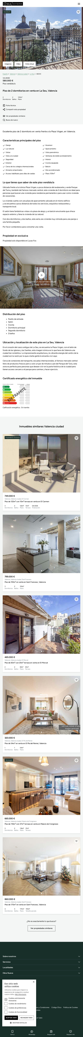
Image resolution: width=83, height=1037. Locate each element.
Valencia (12, 74)
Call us (12, 1032)
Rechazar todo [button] (26, 1018)
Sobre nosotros (9, 956)
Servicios (7, 962)
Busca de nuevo (10, 120)
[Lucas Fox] (13, 4)
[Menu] (79, 3)
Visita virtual (29, 64)
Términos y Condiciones (40, 1007)
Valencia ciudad (22, 74)
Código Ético (56, 1007)
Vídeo (18, 64)
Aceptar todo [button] (11, 1018)
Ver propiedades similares (14, 116)
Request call (51, 1032)
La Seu (32, 74)
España (5, 74)
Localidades (8, 967)
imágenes (8, 64)
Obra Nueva (8, 973)
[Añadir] (78, 12)
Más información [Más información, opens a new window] (20, 994)
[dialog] (19, 1003)
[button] (19, 1022)
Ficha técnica (9, 105)
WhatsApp (32, 1032)
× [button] (33, 982)
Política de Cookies (70, 1007)
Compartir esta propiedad (14, 109)
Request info (71, 1032)
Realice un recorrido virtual (41, 277)
